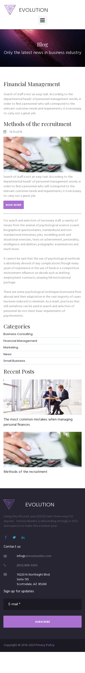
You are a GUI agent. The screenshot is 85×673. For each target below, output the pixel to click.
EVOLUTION (33, 10)
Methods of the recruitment (37, 123)
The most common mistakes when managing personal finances (38, 422)
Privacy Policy (45, 645)
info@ (21, 556)
